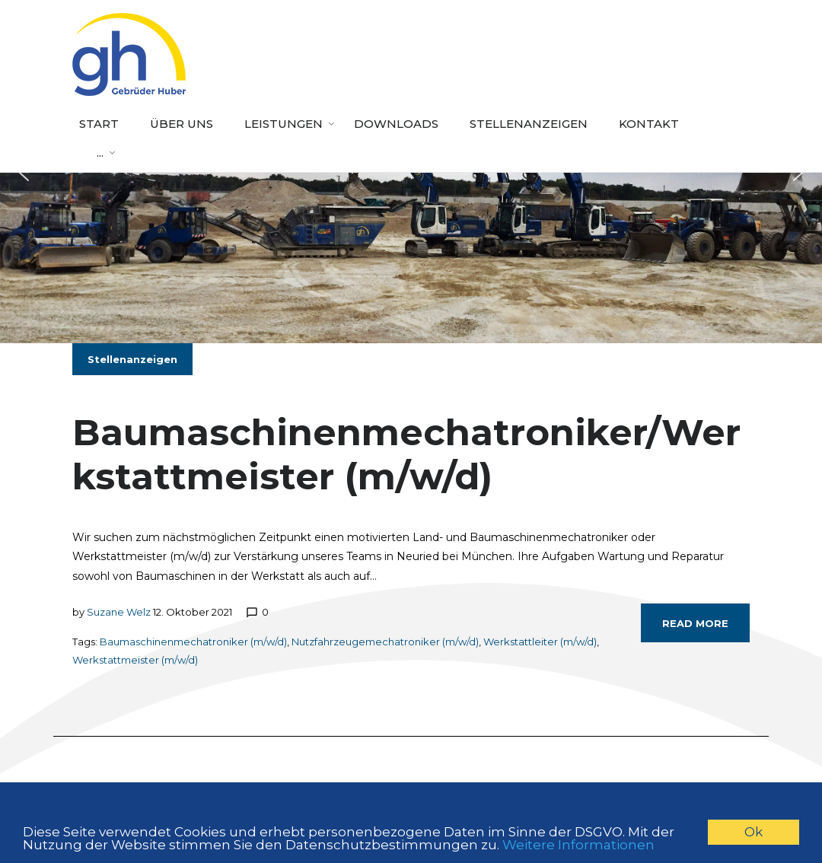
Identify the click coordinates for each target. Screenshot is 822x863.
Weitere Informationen (578, 846)
